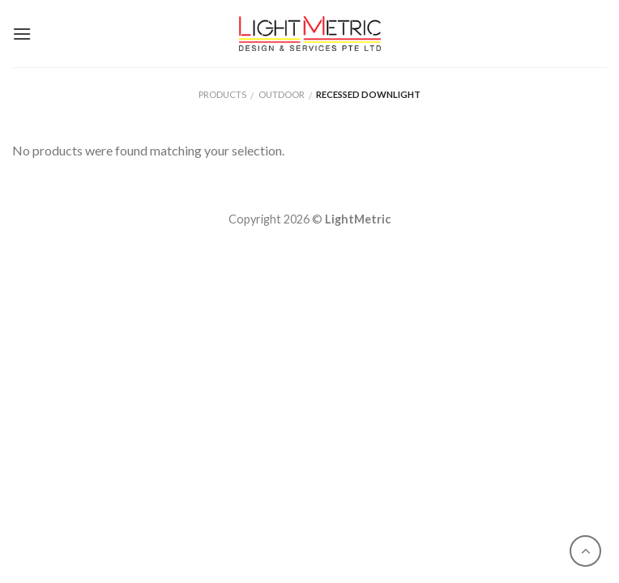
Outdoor (281, 94)
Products (222, 94)
